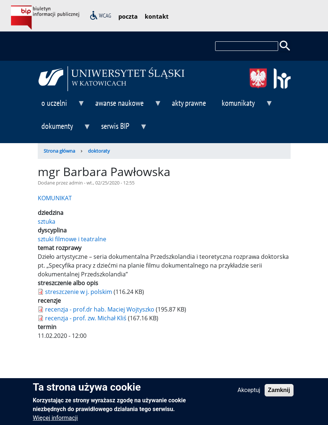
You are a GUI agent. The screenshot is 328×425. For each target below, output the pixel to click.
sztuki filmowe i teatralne (72, 239)
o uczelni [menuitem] (61, 106)
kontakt (157, 16)
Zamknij (279, 393)
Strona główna (59, 151)
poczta (128, 16)
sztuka (46, 221)
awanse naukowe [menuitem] (127, 106)
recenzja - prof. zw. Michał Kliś (85, 318)
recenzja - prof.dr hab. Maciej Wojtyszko (99, 309)
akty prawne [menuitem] (189, 102)
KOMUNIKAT (55, 198)
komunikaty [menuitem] (245, 106)
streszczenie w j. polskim (78, 292)
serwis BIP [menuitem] (122, 129)
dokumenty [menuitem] (64, 129)
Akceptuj (248, 393)
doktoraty (99, 151)
